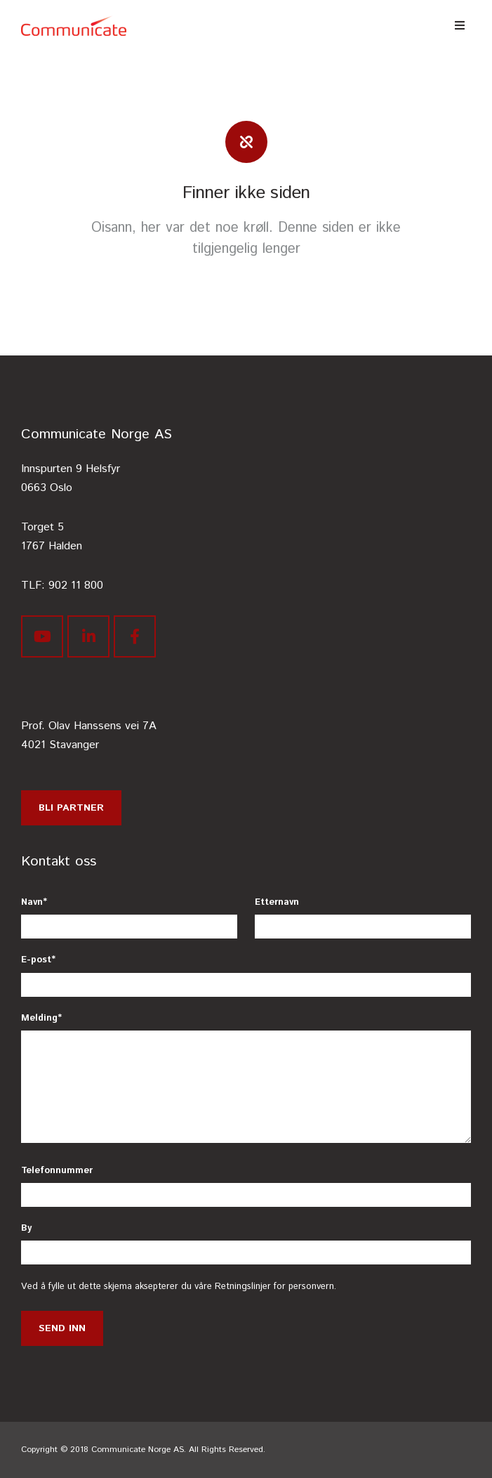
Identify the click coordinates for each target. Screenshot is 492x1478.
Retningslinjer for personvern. (275, 1286)
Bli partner (71, 808)
